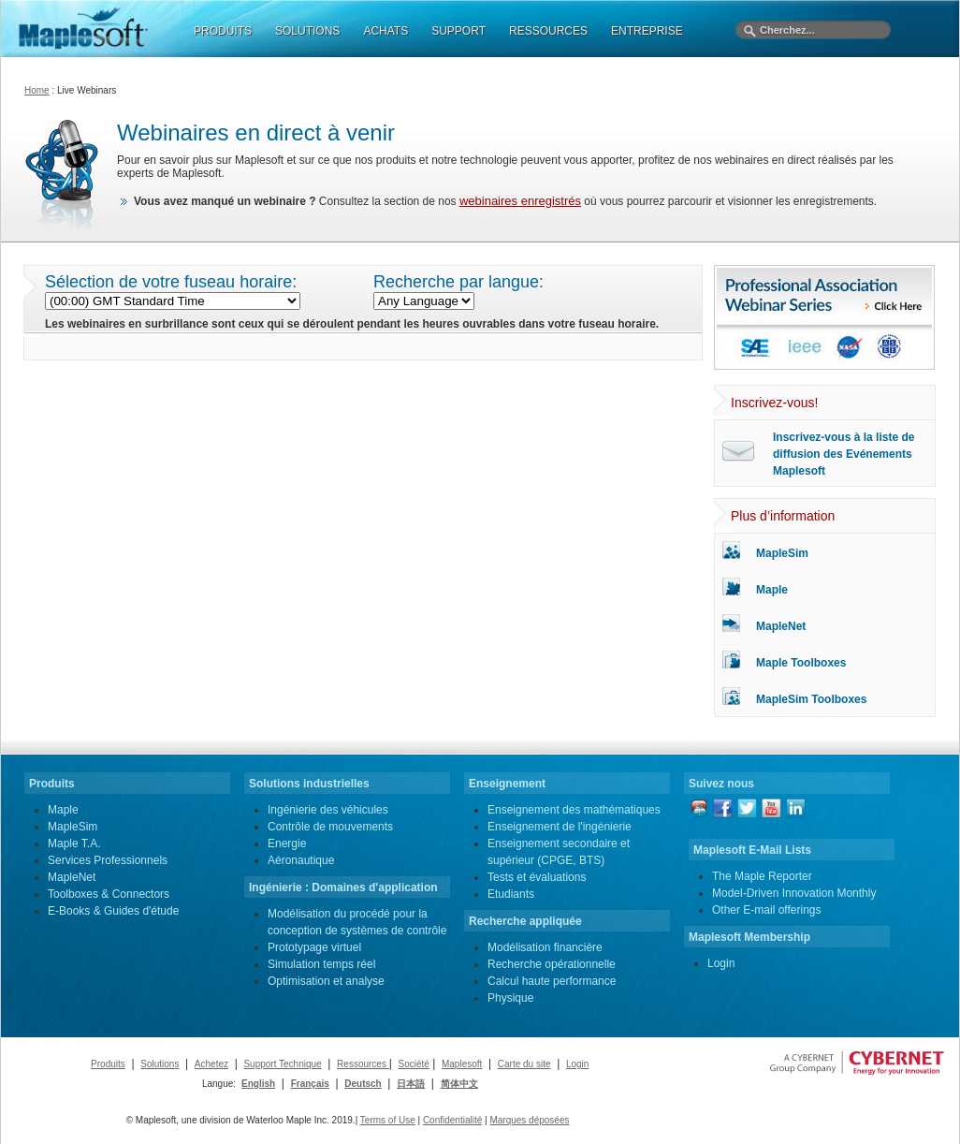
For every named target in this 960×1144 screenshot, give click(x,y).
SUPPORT (458, 30)
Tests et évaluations (536, 877)
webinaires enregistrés (520, 201)
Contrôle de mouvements (330, 826)
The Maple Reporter (762, 876)
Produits (108, 1064)
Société (413, 1064)
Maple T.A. (74, 843)
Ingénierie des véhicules (328, 809)
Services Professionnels (107, 860)
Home (37, 90)
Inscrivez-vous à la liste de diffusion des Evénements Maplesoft (843, 454)
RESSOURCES (548, 30)
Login (721, 963)
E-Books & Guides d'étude (113, 910)
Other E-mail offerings (767, 910)
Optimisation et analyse (326, 981)
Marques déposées (529, 1120)
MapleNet (781, 626)
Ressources (363, 1064)
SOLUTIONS (307, 30)
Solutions (159, 1064)
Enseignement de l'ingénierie (559, 826)
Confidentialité (452, 1120)
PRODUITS (223, 30)
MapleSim (782, 553)
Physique (510, 998)
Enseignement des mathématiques (574, 809)
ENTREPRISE (647, 30)
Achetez (211, 1064)
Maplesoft (462, 1064)
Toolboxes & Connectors (108, 894)
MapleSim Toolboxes (811, 699)
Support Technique (282, 1064)
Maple (772, 589)
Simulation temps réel (321, 964)
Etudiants (510, 894)
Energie (287, 843)
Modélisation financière (545, 947)
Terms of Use (387, 1120)
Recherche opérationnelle (551, 964)
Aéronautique (301, 860)
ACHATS (385, 30)
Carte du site (524, 1064)
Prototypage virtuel (314, 947)
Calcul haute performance (551, 981)
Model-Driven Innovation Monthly (794, 893)
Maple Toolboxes (801, 662)
